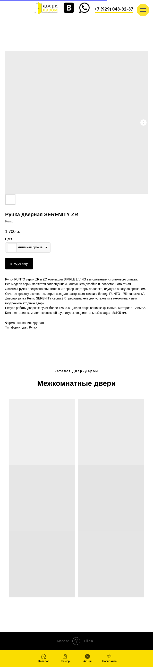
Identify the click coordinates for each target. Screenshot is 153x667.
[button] (65, 658)
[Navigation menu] (143, 10)
